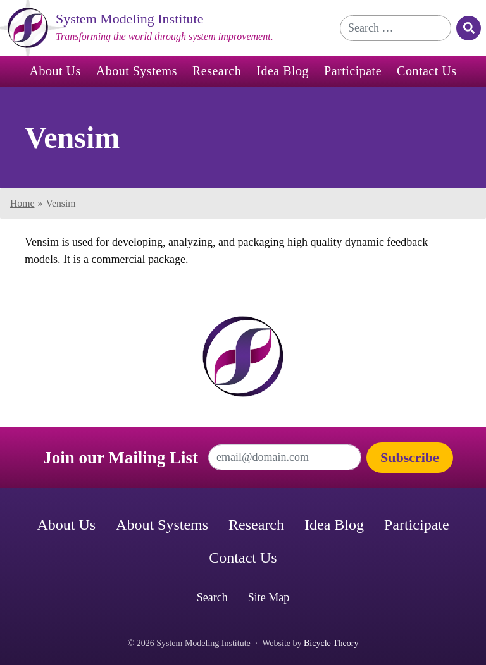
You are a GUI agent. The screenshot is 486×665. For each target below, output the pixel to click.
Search (212, 597)
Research (216, 71)
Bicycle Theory (331, 643)
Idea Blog (282, 71)
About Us (55, 71)
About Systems (136, 71)
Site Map (269, 597)
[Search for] (395, 28)
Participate (353, 71)
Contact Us (426, 71)
